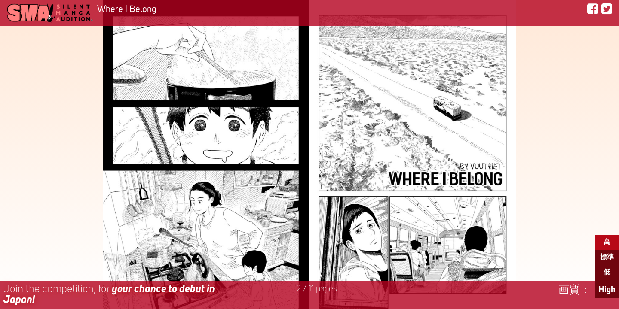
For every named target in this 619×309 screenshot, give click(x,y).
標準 (607, 257)
